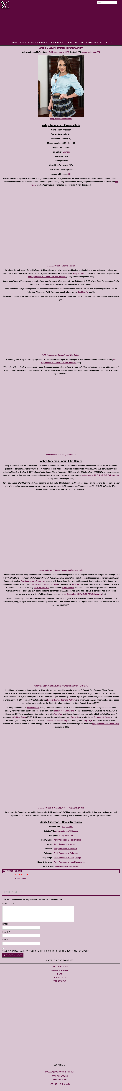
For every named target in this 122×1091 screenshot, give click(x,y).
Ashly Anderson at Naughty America (69, 862)
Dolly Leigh (87, 720)
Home (15, 42)
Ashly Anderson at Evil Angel (66, 853)
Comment (8, 904)
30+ (69, 174)
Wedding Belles (19, 717)
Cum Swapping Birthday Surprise (44, 584)
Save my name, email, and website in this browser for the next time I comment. (45, 951)
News (23, 42)
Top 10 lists (72, 42)
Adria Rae (58, 714)
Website (6, 940)
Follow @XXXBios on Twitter (59, 1072)
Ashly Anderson (79, 273)
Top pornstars (59, 1079)
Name (6, 924)
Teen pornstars (60, 1076)
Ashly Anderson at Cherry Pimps (67, 857)
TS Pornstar (56, 42)
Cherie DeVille (68, 587)
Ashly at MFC (67, 826)
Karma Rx (75, 717)
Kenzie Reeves (53, 700)
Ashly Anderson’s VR (91, 52)
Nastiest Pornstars (60, 1084)
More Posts (20, 879)
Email (6, 932)
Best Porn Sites (89, 42)
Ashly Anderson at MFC (59, 52)
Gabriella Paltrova (68, 700)
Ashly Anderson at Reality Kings (67, 840)
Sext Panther (83, 292)
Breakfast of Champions (64, 711)
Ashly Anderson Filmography (67, 866)
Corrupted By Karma (102, 717)
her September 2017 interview (47, 277)
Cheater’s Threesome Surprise (58, 720)
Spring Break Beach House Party (105, 724)
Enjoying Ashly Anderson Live (33, 581)
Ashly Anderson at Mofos (64, 844)
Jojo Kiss (75, 584)
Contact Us (106, 42)
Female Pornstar (37, 42)
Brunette (66, 152)
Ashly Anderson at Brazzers (65, 849)
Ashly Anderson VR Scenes (66, 831)
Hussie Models (33, 707)
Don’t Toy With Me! (41, 587)
